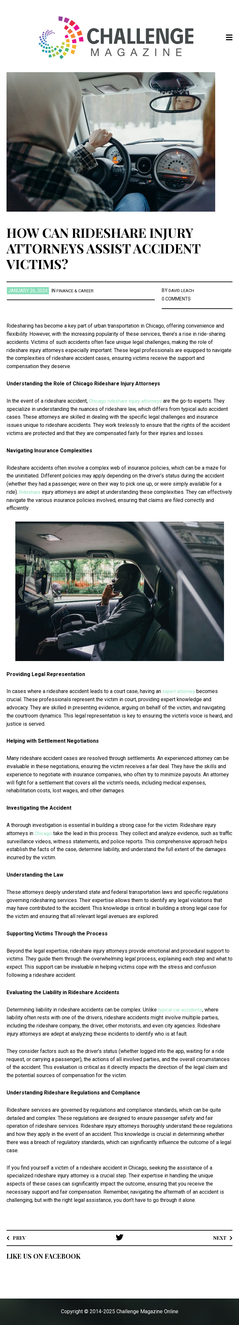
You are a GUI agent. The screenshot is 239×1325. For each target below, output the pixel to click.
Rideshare (30, 492)
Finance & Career (76, 290)
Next (218, 1237)
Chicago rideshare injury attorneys (127, 401)
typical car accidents (181, 1009)
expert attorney (179, 691)
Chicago (44, 833)
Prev (20, 1237)
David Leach (182, 290)
